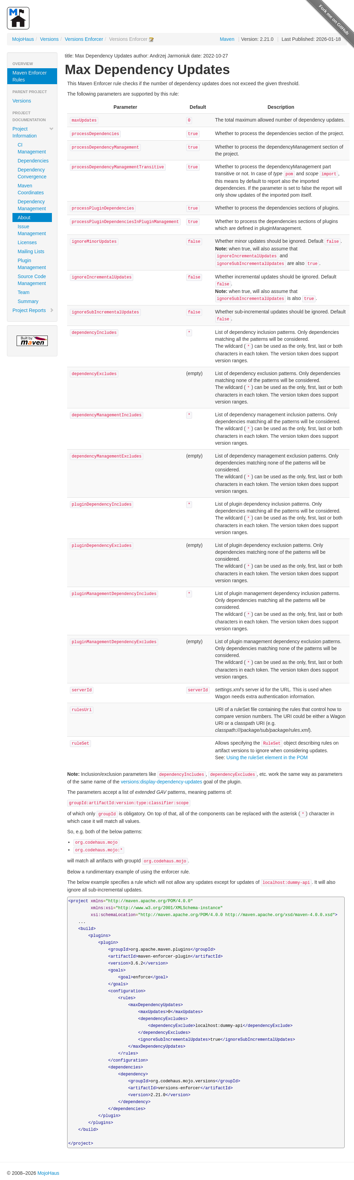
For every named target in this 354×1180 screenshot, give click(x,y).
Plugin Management (32, 264)
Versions (49, 39)
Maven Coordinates (31, 189)
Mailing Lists (31, 251)
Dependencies (33, 160)
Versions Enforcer (84, 39)
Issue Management (32, 230)
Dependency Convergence (32, 173)
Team (23, 292)
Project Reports (33, 310)
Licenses (27, 242)
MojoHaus (23, 39)
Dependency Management (32, 205)
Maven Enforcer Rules (29, 76)
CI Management (32, 148)
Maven (227, 39)
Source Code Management (32, 280)
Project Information (33, 132)
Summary (28, 301)
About (24, 217)
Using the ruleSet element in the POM (267, 757)
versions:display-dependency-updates (161, 781)
